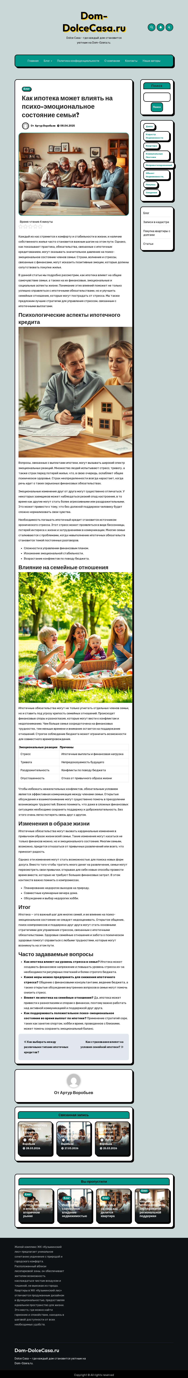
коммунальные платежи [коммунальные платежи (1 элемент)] (154, 156)
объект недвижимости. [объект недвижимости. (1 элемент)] (155, 175)
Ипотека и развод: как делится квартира (108, 1130)
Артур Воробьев (45, 125)
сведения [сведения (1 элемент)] (151, 193)
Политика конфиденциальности (78, 60)
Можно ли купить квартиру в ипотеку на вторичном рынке (35, 1128)
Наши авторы (151, 60)
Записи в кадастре (156, 222)
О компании (112, 60)
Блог (47, 60)
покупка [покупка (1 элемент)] (150, 185)
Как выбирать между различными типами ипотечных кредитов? (46, 1047)
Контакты (131, 60)
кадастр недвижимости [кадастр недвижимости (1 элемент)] (154, 136)
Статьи (148, 244)
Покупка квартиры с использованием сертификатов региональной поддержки (152, 1206)
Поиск (157, 86)
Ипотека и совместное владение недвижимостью (73, 1130)
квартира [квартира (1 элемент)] (151, 146)
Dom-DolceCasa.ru (94, 21)
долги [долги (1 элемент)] (149, 126)
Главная (33, 60)
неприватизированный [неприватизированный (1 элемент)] (159, 165)
